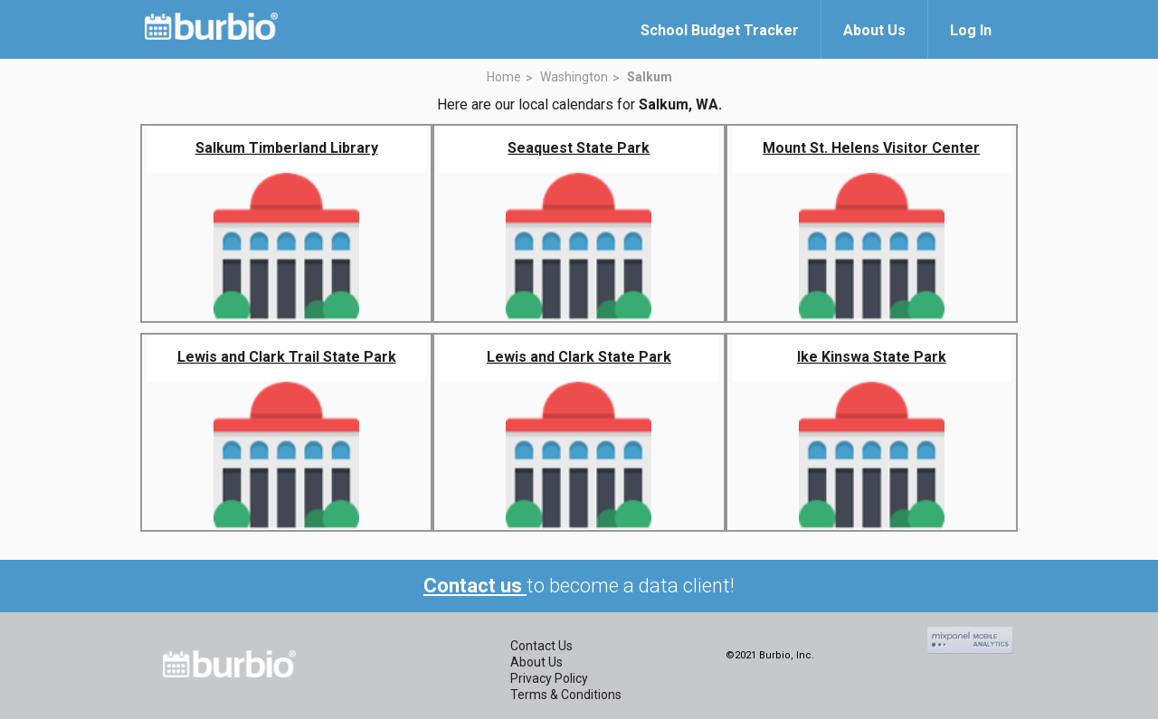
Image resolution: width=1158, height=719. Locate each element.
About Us (536, 662)
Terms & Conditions (566, 694)
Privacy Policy (549, 678)
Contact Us (541, 646)
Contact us (475, 585)
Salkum (649, 77)
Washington (574, 77)
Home (504, 77)
